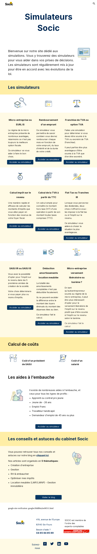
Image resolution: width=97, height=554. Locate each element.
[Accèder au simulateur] (20, 162)
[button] (94, 4)
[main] (48, 22)
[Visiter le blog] (48, 497)
